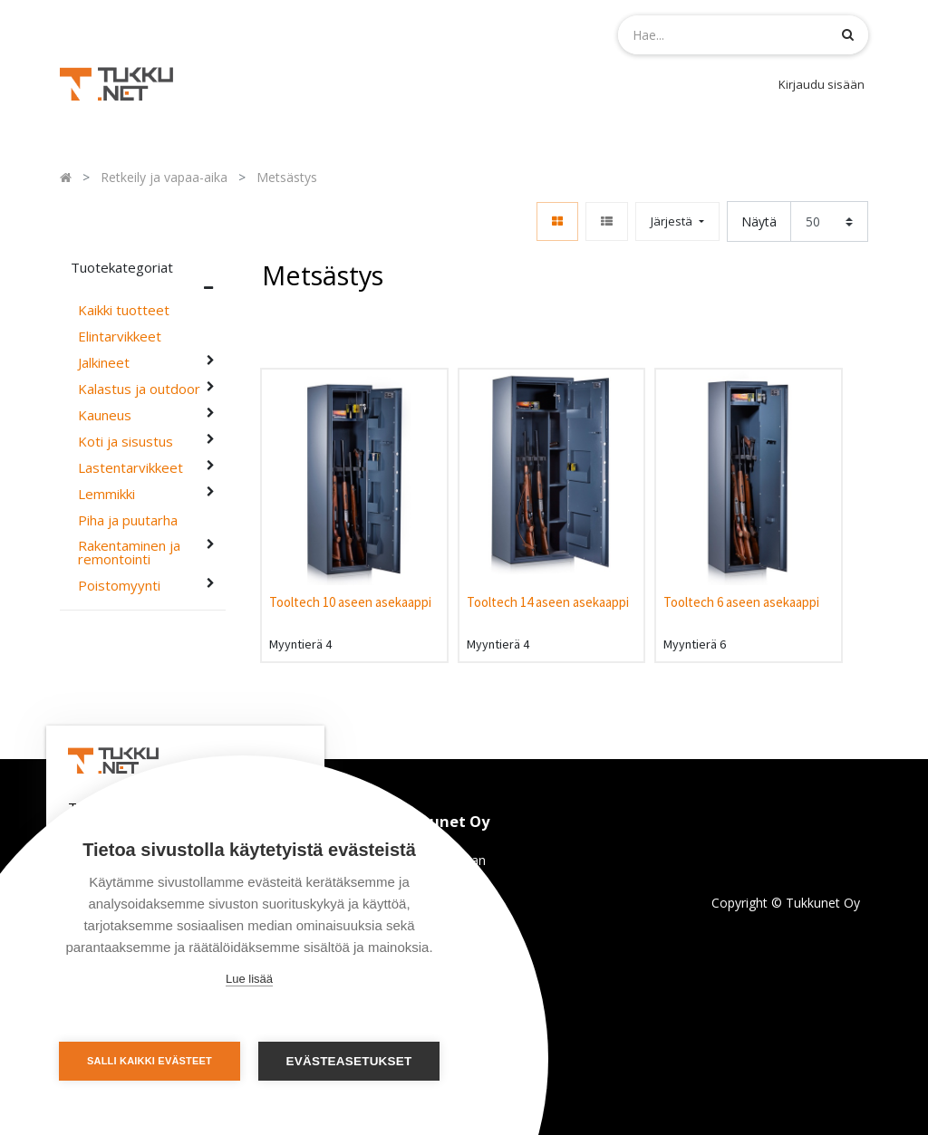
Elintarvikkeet (119, 336)
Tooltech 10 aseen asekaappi (350, 602)
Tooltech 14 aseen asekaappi (548, 602)
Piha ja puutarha (128, 520)
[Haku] (847, 33)
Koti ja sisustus (125, 441)
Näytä (759, 221)
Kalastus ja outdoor (139, 389)
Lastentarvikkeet (130, 467)
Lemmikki (106, 494)
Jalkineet (104, 362)
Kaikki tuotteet (123, 310)
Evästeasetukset (349, 1061)
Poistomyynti (119, 585)
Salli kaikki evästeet (149, 1060)
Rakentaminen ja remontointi (129, 552)
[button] (677, 221)
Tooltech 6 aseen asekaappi (741, 602)
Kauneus (104, 415)
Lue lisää (249, 979)
